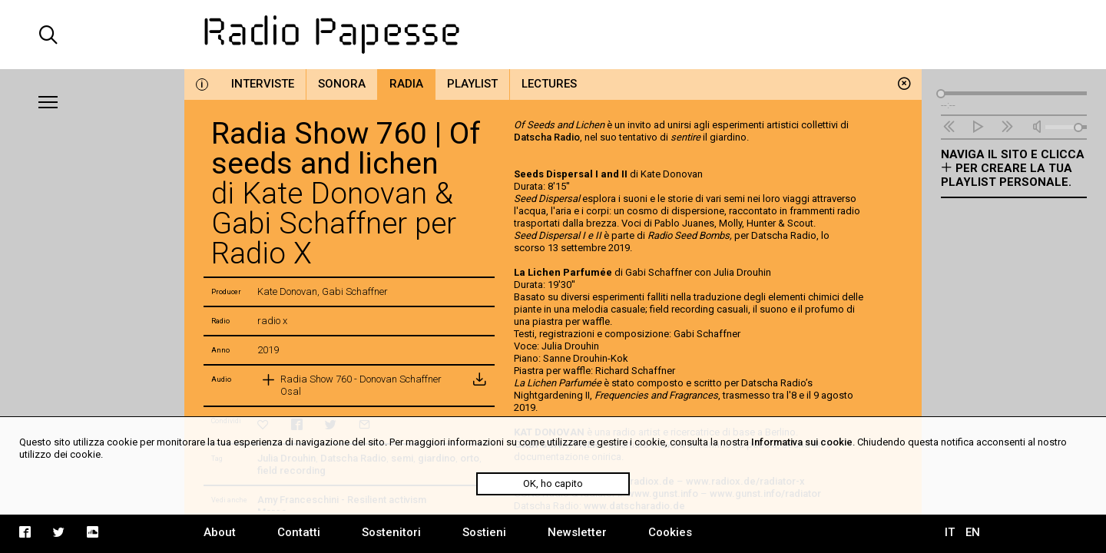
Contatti (298, 532)
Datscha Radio (547, 137)
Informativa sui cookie (802, 442)
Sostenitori (391, 532)
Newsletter (577, 532)
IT (950, 532)
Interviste (262, 84)
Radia (406, 84)
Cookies (670, 532)
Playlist (472, 84)
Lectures (549, 84)
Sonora (342, 84)
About (220, 532)
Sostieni (484, 532)
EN (972, 532)
